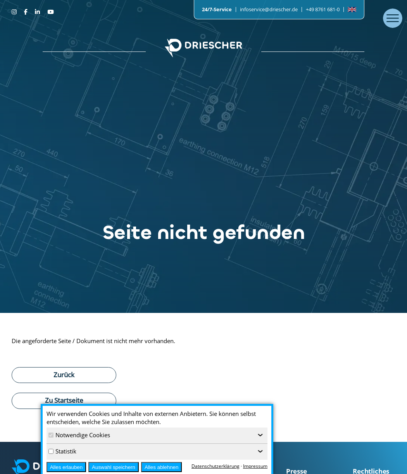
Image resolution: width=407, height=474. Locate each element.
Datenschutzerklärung (215, 466)
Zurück (63, 374)
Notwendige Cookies (79, 435)
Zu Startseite (64, 400)
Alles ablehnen (161, 467)
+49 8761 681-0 (323, 9)
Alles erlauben (66, 467)
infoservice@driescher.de (269, 9)
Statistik (62, 451)
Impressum (255, 466)
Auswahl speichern (113, 467)
